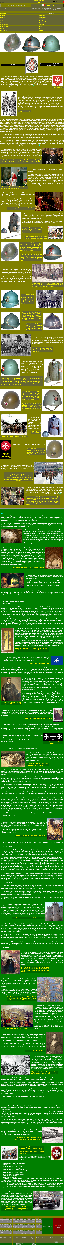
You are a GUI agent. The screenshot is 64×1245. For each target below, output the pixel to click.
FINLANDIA (61, 1237)
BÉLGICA (45, 1236)
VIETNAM (45, 1241)
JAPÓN (61, 1238)
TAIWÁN (31, 1241)
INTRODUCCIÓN (19, 1243)
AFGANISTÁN (3, 1236)
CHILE (9, 1237)
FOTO (1, 1219)
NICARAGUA (9, 1240)
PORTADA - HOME (6, 1243)
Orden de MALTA (56, 1242)
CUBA (31, 1237)
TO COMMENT (34, 1244)
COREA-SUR (23, 1237)
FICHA (4, 1219)
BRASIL (50, 1236)
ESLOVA (43, 1237)
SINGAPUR (61, 1240)
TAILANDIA (23, 1241)
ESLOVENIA (50, 1237)
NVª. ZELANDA (23, 1240)
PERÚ (31, 1240)
